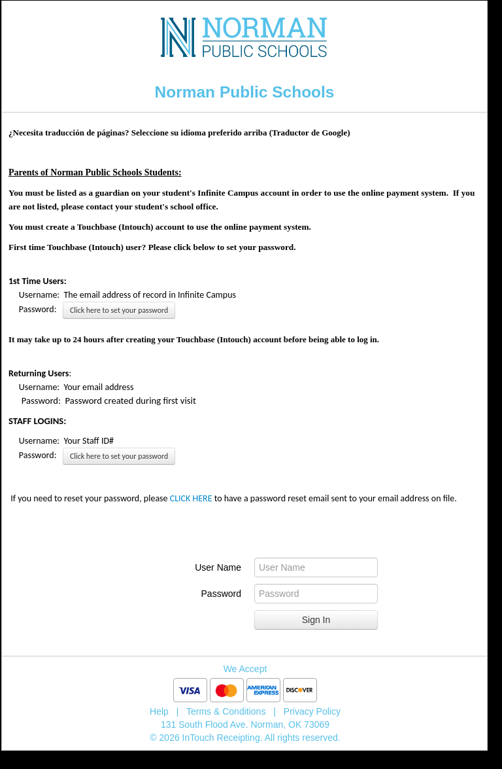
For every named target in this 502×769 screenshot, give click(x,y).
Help (159, 711)
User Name (218, 567)
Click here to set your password (119, 310)
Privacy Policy (312, 711)
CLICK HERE (191, 498)
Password (221, 593)
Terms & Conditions (225, 711)
